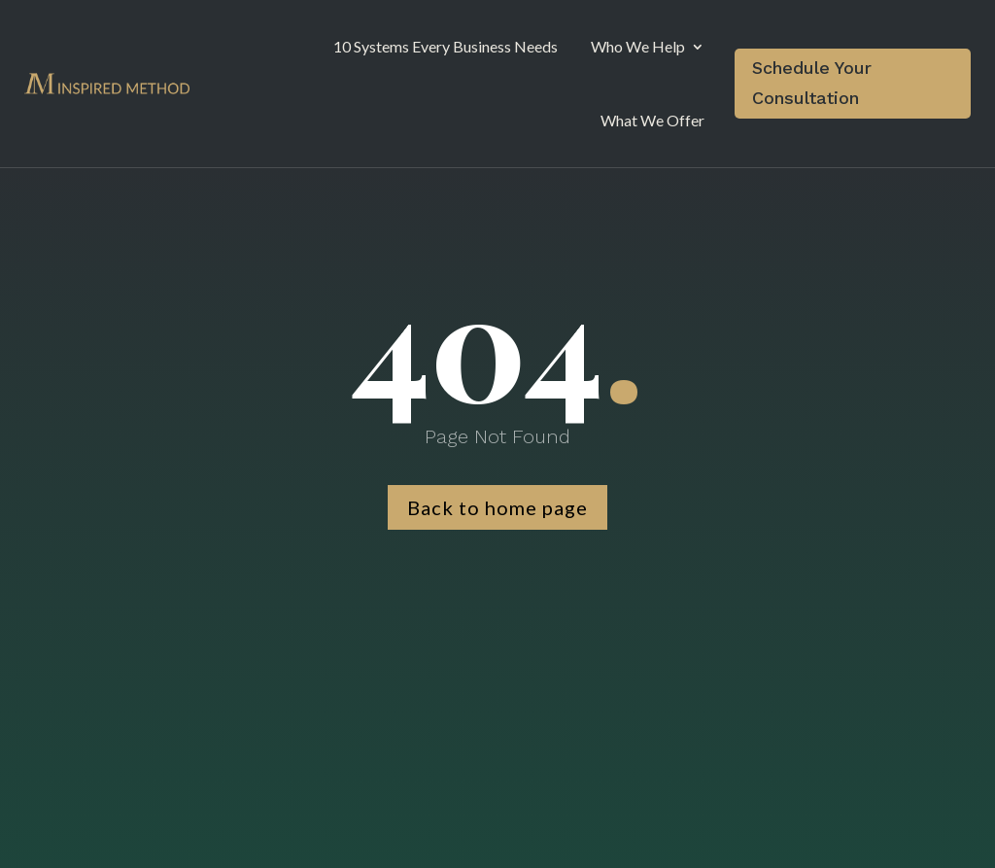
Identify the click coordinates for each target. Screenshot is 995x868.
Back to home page (497, 507)
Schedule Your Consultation (812, 82)
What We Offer (652, 120)
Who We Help (638, 46)
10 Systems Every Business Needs (445, 46)
